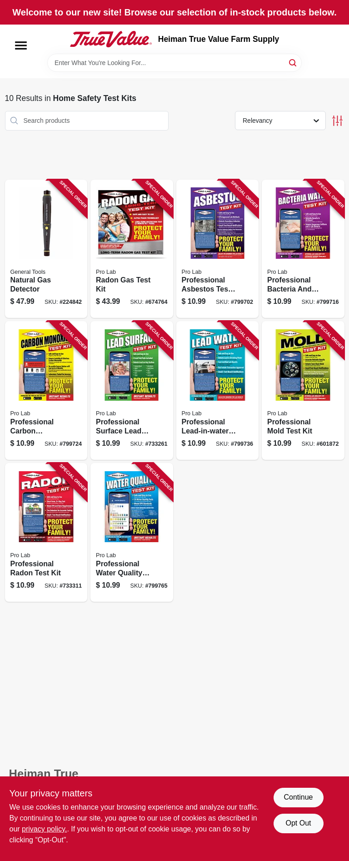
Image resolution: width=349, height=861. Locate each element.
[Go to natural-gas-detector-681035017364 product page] (46, 249)
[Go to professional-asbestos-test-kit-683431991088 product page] (217, 249)
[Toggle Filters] (337, 121)
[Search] (293, 62)
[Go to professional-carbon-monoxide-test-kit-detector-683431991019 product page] (46, 390)
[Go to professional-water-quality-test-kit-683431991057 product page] (131, 532)
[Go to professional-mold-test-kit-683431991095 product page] (303, 390)
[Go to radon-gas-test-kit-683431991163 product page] (131, 249)
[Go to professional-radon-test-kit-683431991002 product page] (46, 532)
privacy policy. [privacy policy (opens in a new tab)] (44, 829)
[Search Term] (174, 63)
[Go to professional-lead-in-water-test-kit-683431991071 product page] (217, 390)
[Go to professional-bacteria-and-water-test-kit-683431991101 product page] (303, 249)
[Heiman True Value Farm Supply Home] (111, 39)
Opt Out (298, 823)
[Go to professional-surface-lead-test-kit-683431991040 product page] (131, 390)
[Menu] (21, 45)
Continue (298, 797)
